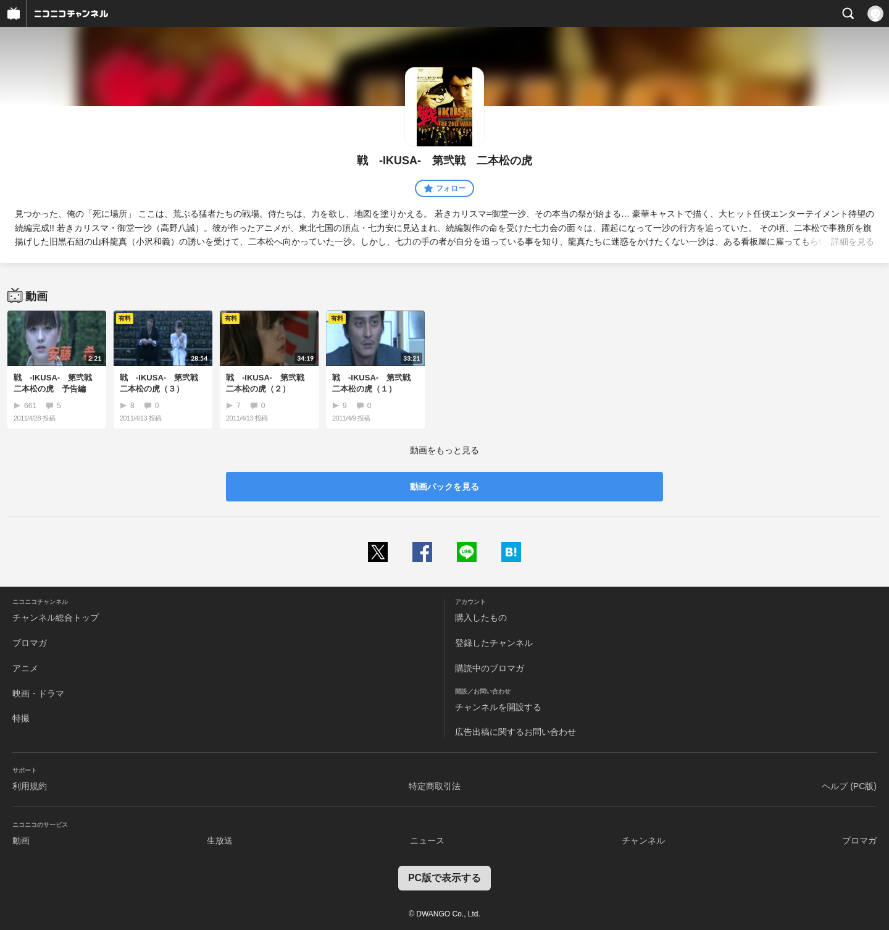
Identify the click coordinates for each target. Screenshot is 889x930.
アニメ (25, 668)
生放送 (220, 840)
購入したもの (481, 617)
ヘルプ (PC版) (849, 786)
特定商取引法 (435, 786)
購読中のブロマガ (489, 668)
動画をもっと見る (444, 450)
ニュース (427, 840)
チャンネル (643, 840)
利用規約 (29, 786)
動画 (21, 840)
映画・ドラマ (38, 693)
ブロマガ (29, 643)
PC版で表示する (444, 878)
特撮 (21, 718)
